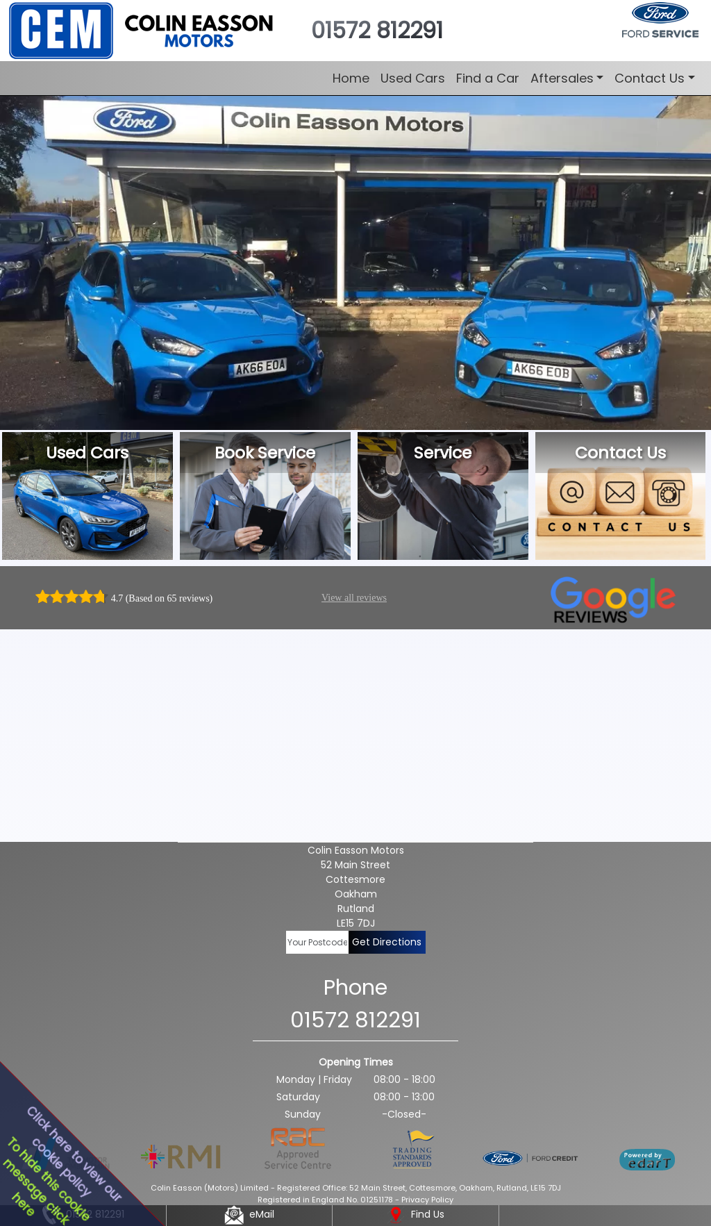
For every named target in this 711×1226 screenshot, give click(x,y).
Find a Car (487, 78)
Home (351, 78)
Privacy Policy (427, 1199)
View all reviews (354, 598)
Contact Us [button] (649, 78)
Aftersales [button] (562, 78)
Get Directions (386, 942)
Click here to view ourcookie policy (73, 1153)
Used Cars (412, 78)
